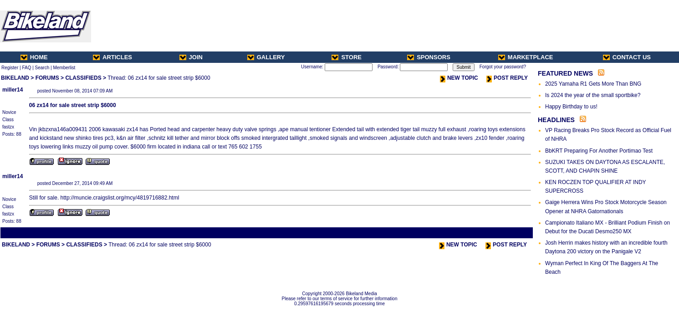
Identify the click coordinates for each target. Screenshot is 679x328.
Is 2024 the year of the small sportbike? (592, 95)
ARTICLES (112, 57)
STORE (347, 57)
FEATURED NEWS (565, 73)
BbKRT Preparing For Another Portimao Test (599, 151)
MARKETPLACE (525, 57)
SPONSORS (428, 57)
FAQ (26, 67)
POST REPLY (507, 78)
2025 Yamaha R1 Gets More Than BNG (593, 84)
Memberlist (64, 67)
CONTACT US (627, 57)
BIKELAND (15, 78)
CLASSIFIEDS (83, 78)
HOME (34, 57)
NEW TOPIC (459, 78)
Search (42, 67)
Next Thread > (516, 232)
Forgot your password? (503, 66)
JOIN (191, 57)
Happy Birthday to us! (571, 106)
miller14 (12, 90)
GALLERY (266, 57)
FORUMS (47, 78)
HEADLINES (556, 119)
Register (9, 67)
